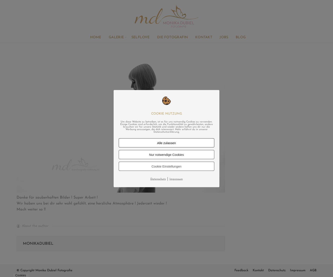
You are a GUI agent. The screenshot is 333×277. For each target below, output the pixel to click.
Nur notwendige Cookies (166, 154)
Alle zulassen (166, 143)
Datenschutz (158, 179)
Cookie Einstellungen (167, 166)
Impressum (176, 179)
